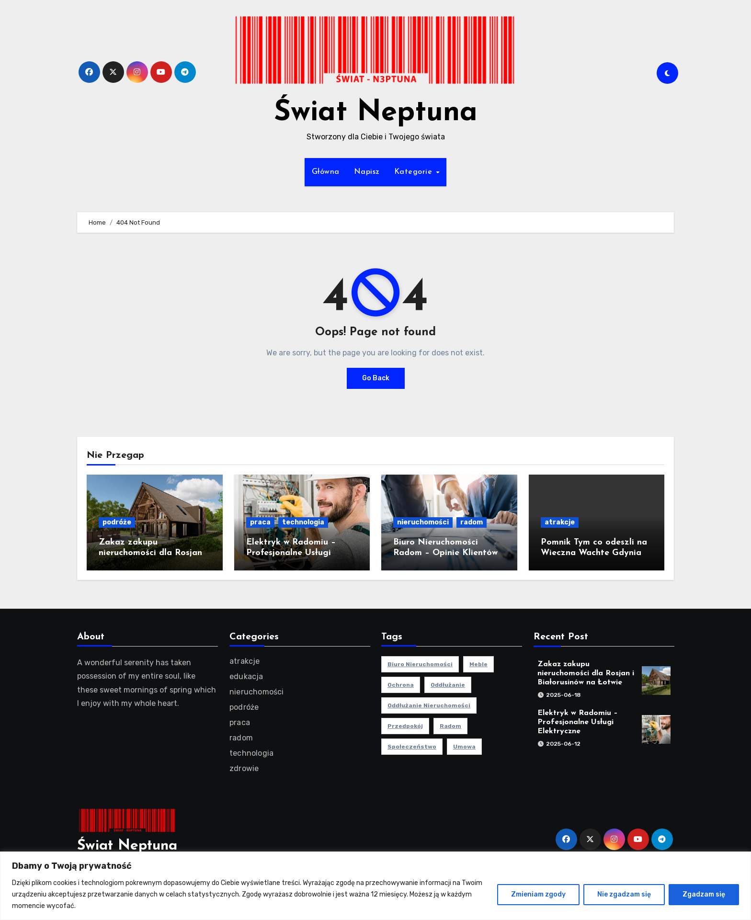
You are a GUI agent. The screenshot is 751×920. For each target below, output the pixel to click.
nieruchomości (423, 522)
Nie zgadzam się (624, 894)
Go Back (375, 378)
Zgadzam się (704, 894)
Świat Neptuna (376, 113)
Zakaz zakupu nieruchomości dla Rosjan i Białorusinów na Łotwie (153, 553)
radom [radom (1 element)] (450, 726)
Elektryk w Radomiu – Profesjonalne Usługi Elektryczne (291, 553)
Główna (326, 172)
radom (471, 522)
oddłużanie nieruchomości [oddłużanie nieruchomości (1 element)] (428, 705)
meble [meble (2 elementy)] (478, 664)
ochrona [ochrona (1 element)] (400, 684)
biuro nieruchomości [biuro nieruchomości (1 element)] (420, 664)
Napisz (367, 172)
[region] (375, 886)
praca (260, 522)
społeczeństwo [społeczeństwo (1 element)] (411, 746)
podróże (116, 522)
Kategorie (414, 172)
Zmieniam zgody (538, 894)
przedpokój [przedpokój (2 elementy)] (405, 726)
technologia (303, 522)
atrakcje (560, 522)
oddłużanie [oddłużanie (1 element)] (448, 684)
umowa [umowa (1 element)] (464, 746)
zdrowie (244, 768)
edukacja (246, 676)
